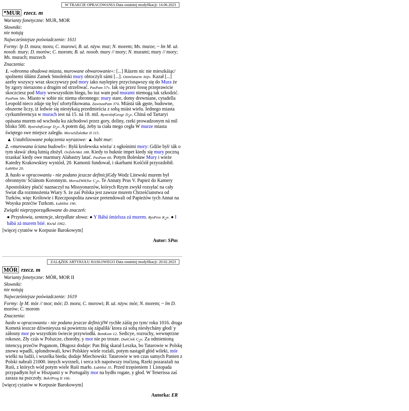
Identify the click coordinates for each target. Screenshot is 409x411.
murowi (68, 46)
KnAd (51, 224)
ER (175, 394)
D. (26, 46)
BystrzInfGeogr (112, 115)
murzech (37, 57)
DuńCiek (128, 339)
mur (106, 46)
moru (48, 46)
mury (23, 51)
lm (163, 46)
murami (141, 51)
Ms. (137, 46)
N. (114, 46)
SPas (173, 240)
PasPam (96, 88)
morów (43, 51)
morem (124, 46)
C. (57, 46)
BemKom (104, 334)
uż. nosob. (89, 51)
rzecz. (30, 13)
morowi (95, 303)
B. (80, 46)
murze (148, 46)
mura (35, 46)
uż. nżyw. (92, 46)
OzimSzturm (132, 77)
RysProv (154, 217)
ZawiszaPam (102, 104)
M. (169, 46)
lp (21, 46)
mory (120, 51)
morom (65, 51)
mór (35, 303)
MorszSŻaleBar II (78, 133)
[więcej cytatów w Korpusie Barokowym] (42, 230)
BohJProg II (52, 378)
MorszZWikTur (80, 181)
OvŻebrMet (73, 152)
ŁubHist (11, 168)
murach (19, 57)
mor (47, 303)
